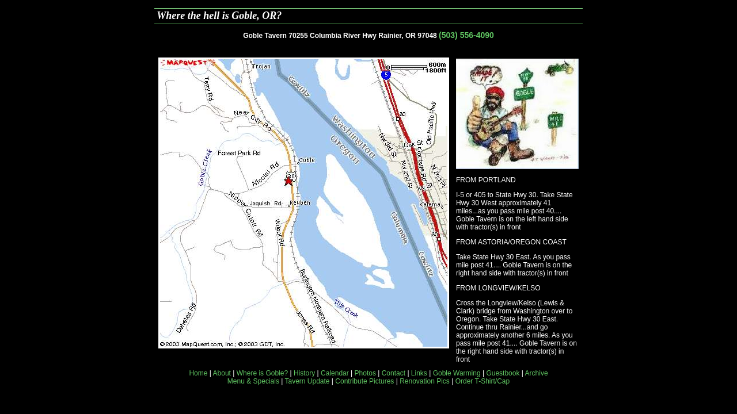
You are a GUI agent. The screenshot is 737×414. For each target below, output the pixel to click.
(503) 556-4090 (466, 35)
